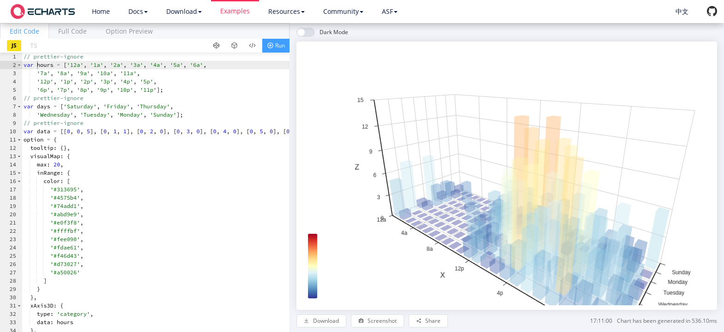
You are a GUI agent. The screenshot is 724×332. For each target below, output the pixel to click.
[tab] (24, 31)
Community (343, 11)
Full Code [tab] (72, 31)
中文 (682, 11)
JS (14, 45)
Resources (286, 11)
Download (184, 11)
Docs (138, 11)
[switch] (322, 32)
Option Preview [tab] (129, 31)
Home (101, 11)
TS (33, 45)
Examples (235, 10)
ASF (390, 11)
